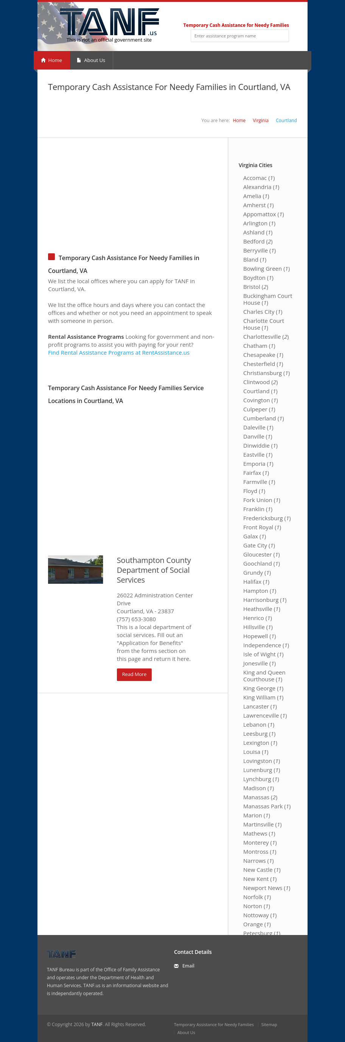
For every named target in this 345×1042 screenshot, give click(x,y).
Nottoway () (260, 915)
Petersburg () (261, 933)
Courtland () (260, 391)
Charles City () (263, 311)
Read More (134, 674)
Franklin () (257, 509)
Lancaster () (260, 706)
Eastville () (257, 454)
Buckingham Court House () (267, 299)
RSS (286, 14)
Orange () (257, 924)
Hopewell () (259, 636)
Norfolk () (257, 897)
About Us (91, 60)
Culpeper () (259, 409)
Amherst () (258, 205)
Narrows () (258, 860)
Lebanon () (258, 724)
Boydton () (258, 277)
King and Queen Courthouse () (264, 675)
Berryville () (259, 250)
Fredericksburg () (267, 518)
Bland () (254, 259)
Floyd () (254, 491)
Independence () (266, 645)
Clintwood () (260, 382)
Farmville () (259, 481)
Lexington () (260, 742)
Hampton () (259, 590)
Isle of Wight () (263, 654)
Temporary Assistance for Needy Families (214, 1024)
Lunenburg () (261, 770)
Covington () (260, 400)
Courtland (286, 120)
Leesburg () (259, 733)
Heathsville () (261, 608)
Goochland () (261, 563)
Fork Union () (261, 500)
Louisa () (255, 751)
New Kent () (260, 878)
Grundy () (257, 572)
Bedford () (258, 241)
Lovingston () (261, 760)
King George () (263, 688)
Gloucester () (261, 554)
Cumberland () (263, 418)
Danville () (257, 436)
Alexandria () (261, 187)
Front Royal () (262, 527)
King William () (263, 697)
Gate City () (259, 545)
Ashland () (257, 232)
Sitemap (269, 1024)
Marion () (256, 815)
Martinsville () (262, 824)
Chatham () (259, 345)
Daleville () (258, 427)
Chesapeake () (263, 354)
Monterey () (260, 842)
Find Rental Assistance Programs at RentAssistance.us (119, 352)
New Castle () (262, 869)
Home (51, 60)
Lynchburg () (261, 779)
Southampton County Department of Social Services (154, 570)
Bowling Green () (266, 268)
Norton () (256, 906)
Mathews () (259, 833)
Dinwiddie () (260, 445)
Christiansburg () (266, 373)
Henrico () (257, 618)
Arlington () (259, 223)
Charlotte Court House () (263, 324)
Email (188, 966)
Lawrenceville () (265, 715)
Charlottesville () (266, 336)
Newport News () (266, 888)
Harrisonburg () (265, 599)
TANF (96, 1024)
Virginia (261, 120)
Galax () (254, 536)
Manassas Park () (267, 806)
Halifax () (256, 581)
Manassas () (260, 797)
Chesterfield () (263, 363)
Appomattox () (263, 214)
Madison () (258, 788)
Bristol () (255, 286)
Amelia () (256, 196)
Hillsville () (258, 627)
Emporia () (258, 463)
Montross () (260, 851)
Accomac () (259, 177)
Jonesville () (259, 663)
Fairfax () (256, 472)
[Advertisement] (172, 190)
